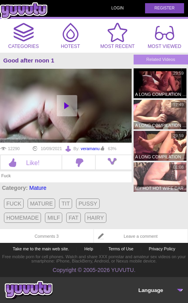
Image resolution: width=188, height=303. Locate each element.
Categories (23, 36)
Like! (30, 162)
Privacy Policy (162, 248)
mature (41, 203)
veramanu (90, 148)
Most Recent (118, 36)
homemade (22, 218)
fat (73, 218)
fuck (13, 203)
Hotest (70, 36)
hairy (95, 218)
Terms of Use (121, 248)
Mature (38, 188)
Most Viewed (164, 37)
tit (65, 203)
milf (53, 218)
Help (88, 248)
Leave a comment (141, 236)
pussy (87, 203)
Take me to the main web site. (41, 248)
